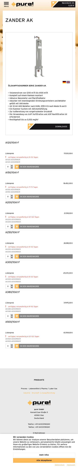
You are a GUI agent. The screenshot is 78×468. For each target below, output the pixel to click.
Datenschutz (59, 465)
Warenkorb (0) (68, 3)
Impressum (71, 465)
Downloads (51, 126)
